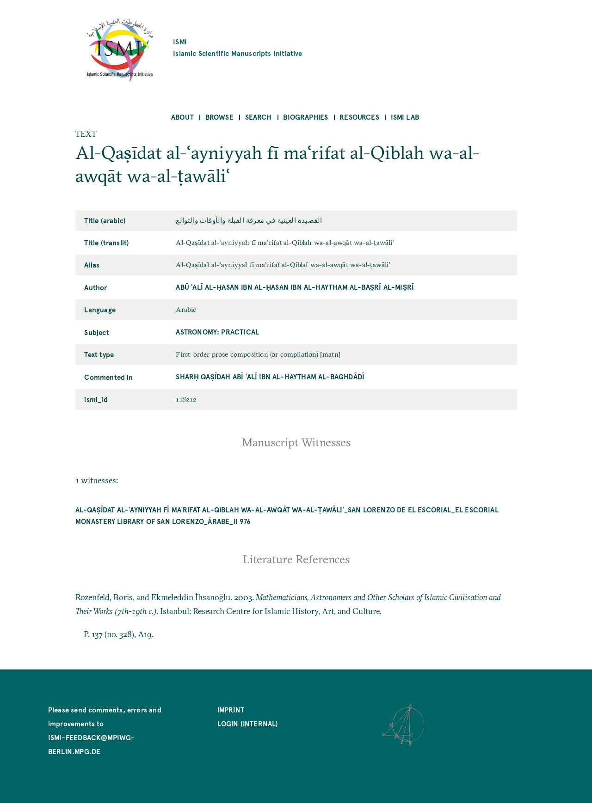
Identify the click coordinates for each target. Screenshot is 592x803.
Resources (359, 117)
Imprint (230, 709)
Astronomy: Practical (217, 331)
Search (258, 117)
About (182, 117)
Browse (219, 117)
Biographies (305, 117)
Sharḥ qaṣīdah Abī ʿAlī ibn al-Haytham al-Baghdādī (270, 376)
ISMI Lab (405, 117)
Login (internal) (247, 723)
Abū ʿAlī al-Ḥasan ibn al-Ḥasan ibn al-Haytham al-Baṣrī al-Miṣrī (295, 287)
